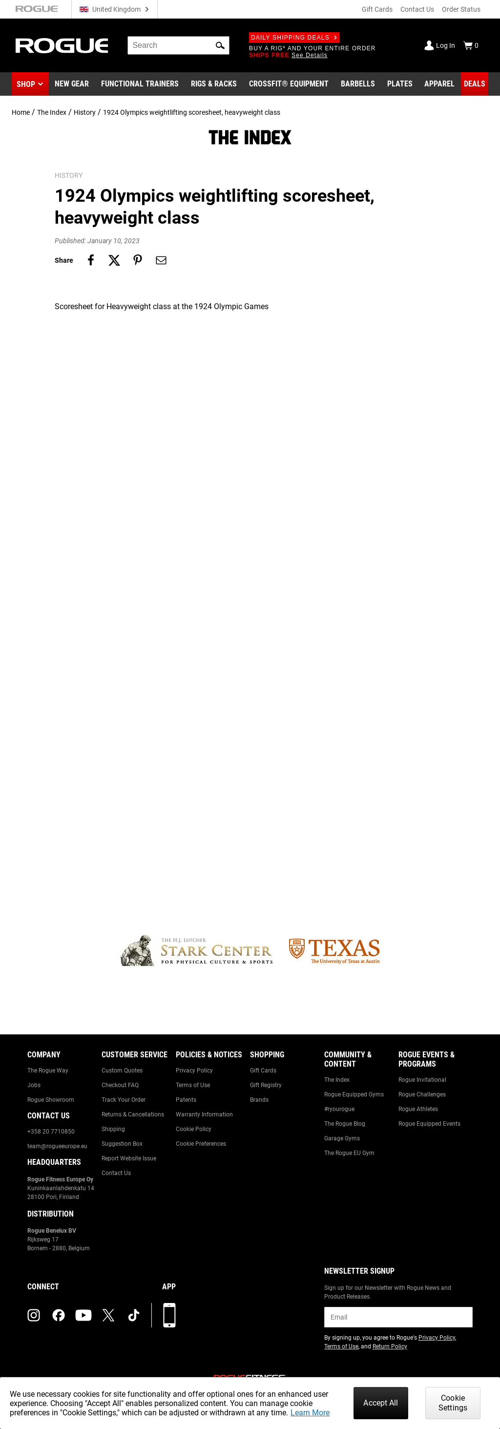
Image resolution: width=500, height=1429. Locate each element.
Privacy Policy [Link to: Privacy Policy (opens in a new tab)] (436, 1337)
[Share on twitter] (114, 260)
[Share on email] (161, 260)
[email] (398, 1317)
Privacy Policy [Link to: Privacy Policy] (194, 1070)
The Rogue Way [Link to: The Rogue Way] (47, 1070)
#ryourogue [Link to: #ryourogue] (339, 1109)
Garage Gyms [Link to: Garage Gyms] (342, 1138)
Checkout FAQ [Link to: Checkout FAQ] (120, 1085)
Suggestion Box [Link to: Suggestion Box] (122, 1143)
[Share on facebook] (91, 260)
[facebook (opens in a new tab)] (58, 1315)
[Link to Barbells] (358, 84)
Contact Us (417, 9)
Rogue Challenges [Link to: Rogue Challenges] (422, 1094)
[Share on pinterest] (138, 260)
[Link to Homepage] (62, 45)
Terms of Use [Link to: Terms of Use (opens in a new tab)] (341, 1346)
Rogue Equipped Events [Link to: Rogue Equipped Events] (429, 1123)
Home (21, 112)
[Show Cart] (471, 45)
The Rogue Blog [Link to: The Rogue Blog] (344, 1123)
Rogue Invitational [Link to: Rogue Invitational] (422, 1079)
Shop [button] (26, 84)
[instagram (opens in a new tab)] (33, 1315)
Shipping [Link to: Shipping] (113, 1129)
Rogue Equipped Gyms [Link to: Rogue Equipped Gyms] (354, 1094)
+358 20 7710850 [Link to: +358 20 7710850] (51, 1131)
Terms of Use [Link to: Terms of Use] (193, 1085)
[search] (178, 45)
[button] (220, 45)
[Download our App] (169, 1315)
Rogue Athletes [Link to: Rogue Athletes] (418, 1109)
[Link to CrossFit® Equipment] (289, 84)
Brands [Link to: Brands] (259, 1099)
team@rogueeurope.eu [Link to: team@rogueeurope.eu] (57, 1146)
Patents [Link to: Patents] (186, 1099)
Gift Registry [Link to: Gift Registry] (266, 1085)
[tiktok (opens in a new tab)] (134, 1315)
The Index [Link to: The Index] (337, 1079)
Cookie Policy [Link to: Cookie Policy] (193, 1129)
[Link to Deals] (474, 84)
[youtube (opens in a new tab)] (83, 1315)
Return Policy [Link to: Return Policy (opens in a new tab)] (390, 1346)
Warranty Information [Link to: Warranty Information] (204, 1114)
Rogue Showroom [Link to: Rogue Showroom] (50, 1099)
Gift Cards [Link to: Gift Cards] (263, 1070)
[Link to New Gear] (72, 84)
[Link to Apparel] (439, 84)
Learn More (310, 1412)
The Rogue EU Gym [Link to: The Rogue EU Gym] (349, 1153)
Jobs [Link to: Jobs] (34, 1085)
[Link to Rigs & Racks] (214, 84)
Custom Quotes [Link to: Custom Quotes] (122, 1070)
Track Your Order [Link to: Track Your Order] (124, 1099)
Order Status (461, 9)
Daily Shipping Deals (294, 37)
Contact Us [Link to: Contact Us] (116, 1173)
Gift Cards (377, 9)
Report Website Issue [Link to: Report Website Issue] (129, 1158)
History (85, 112)
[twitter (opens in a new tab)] (108, 1315)
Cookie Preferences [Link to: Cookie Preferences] (201, 1143)
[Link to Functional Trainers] (140, 84)
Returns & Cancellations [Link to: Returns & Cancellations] (133, 1114)
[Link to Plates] (400, 84)
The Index (51, 112)
